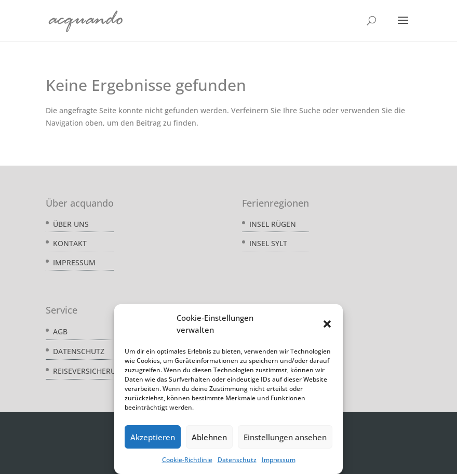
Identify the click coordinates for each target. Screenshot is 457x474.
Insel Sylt (268, 243)
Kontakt (70, 243)
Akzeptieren (152, 437)
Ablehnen (209, 437)
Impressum (278, 459)
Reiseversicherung (90, 371)
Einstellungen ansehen (285, 437)
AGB (60, 331)
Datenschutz (237, 459)
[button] (327, 324)
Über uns (71, 224)
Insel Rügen (272, 224)
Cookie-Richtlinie (187, 459)
